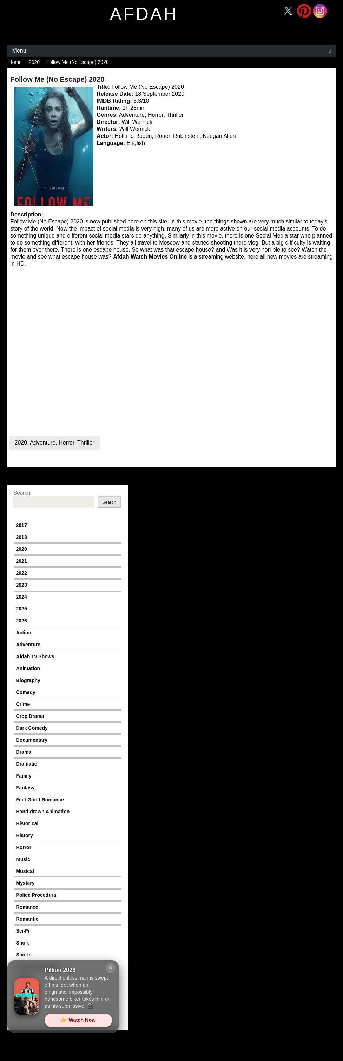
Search (21, 492)
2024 (21, 597)
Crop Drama (30, 716)
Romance (27, 907)
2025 (21, 609)
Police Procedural (37, 895)
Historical (27, 823)
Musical (25, 871)
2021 (21, 561)
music (23, 859)
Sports (24, 954)
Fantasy (25, 787)
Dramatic (26, 764)
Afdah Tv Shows (35, 656)
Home (15, 62)
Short (22, 943)
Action (24, 632)
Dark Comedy (32, 728)
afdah (144, 14)
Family (24, 776)
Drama (24, 752)
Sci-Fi (22, 931)
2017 (21, 525)
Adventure (42, 443)
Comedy (25, 692)
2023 (21, 585)
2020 (34, 62)
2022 (21, 573)
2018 (21, 537)
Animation (28, 668)
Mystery (25, 883)
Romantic (27, 919)
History (24, 835)
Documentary (31, 740)
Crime (23, 704)
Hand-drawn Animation (43, 811)
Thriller (85, 443)
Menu (19, 51)
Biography (28, 680)
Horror (66, 443)
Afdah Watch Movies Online (150, 257)
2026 (21, 620)
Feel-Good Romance (40, 799)
